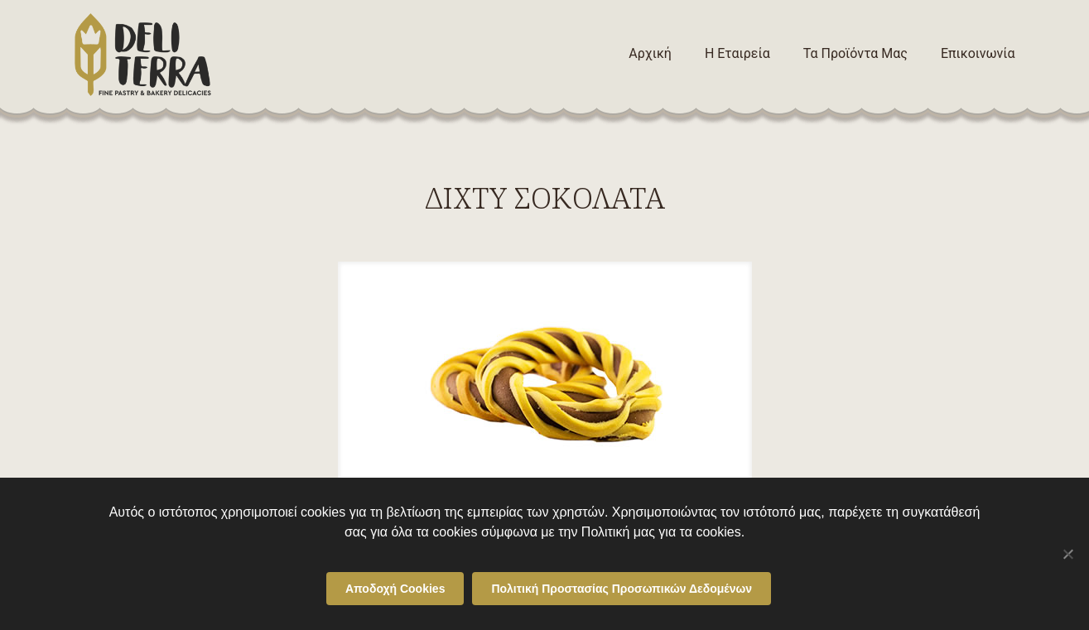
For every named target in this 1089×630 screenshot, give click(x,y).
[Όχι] (1068, 554)
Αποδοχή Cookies (395, 588)
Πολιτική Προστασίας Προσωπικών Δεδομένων (621, 588)
